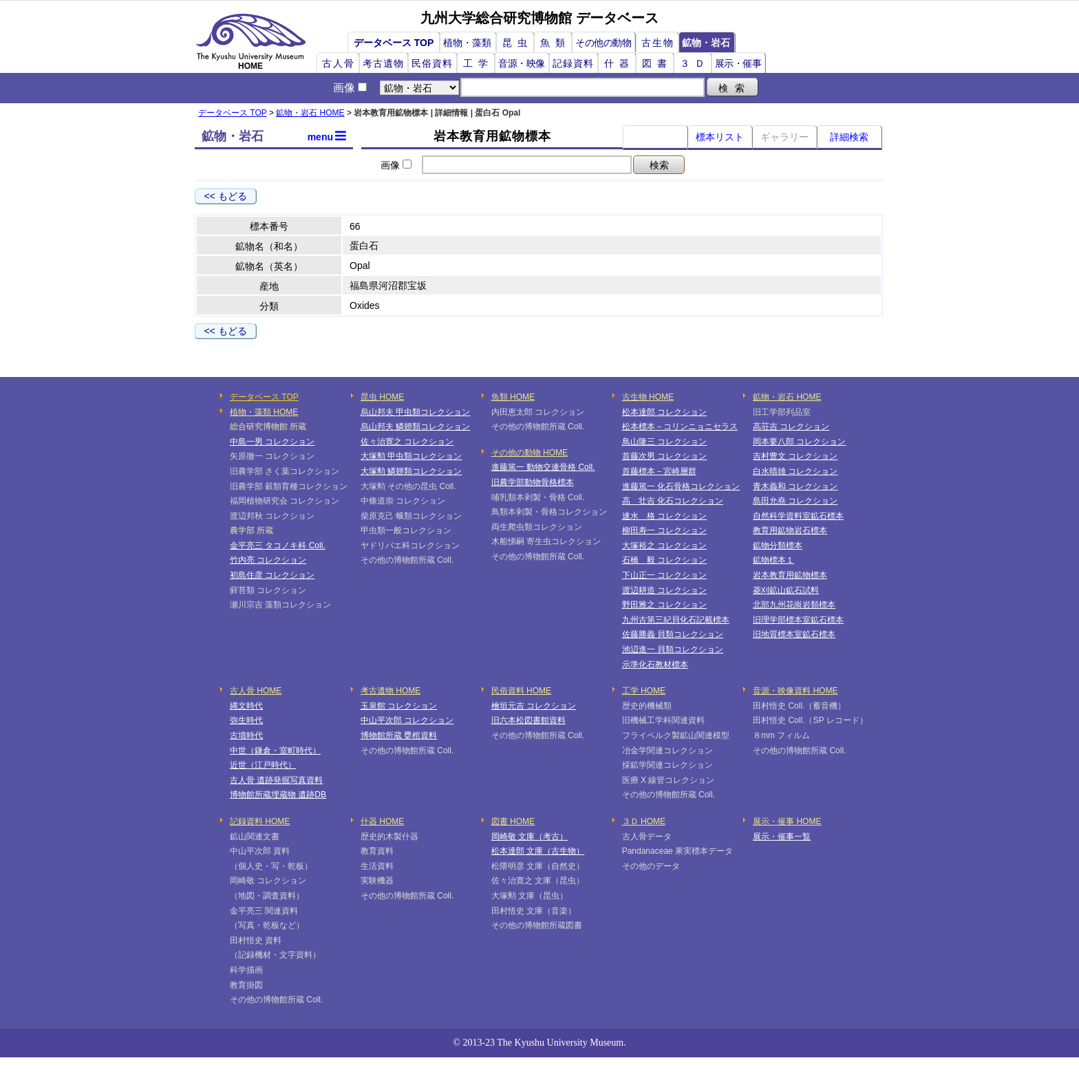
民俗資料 (432, 63)
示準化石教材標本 (655, 664)
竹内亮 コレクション (268, 560)
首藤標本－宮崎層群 (659, 471)
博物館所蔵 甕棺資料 (399, 735)
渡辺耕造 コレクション (664, 590)
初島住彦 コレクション (272, 575)
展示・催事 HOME (787, 821)
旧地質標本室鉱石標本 (794, 634)
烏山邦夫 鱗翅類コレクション (415, 426)
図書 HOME (513, 821)
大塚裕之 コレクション (664, 545)
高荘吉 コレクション (791, 426)
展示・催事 (738, 63)
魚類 (555, 42)
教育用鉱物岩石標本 (790, 530)
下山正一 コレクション (664, 575)
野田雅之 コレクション (664, 605)
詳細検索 (849, 136)
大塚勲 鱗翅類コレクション (411, 471)
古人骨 (338, 63)
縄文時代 (246, 706)
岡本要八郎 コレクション (799, 441)
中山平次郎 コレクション (407, 720)
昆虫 (517, 42)
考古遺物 (383, 63)
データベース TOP (394, 42)
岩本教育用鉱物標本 (790, 575)
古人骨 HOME (255, 691)
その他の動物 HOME (529, 452)
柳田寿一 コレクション (664, 530)
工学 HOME (643, 691)
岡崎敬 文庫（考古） (529, 836)
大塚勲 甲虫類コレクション (411, 456)
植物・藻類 (467, 42)
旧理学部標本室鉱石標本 (798, 620)
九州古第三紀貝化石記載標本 (675, 620)
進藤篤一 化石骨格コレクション (681, 486)
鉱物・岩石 (706, 42)
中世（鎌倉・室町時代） (275, 750)
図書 (657, 63)
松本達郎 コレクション (664, 412)
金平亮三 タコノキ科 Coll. (277, 545)
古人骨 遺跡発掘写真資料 (276, 780)
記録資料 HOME (260, 821)
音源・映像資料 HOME (795, 691)
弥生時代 (246, 720)
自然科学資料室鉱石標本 (798, 516)
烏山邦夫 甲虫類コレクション (415, 412)
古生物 (657, 42)
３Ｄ (695, 63)
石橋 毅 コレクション (664, 560)
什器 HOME (382, 821)
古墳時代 (246, 735)
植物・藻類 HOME (264, 412)
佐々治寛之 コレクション (407, 441)
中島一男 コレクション (272, 441)
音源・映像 (521, 63)
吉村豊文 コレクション (795, 456)
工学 (478, 63)
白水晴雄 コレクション (795, 471)
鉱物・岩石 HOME (310, 113)
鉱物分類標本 (777, 545)
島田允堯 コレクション (795, 501)
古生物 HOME (648, 397)
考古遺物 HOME (390, 691)
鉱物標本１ (773, 560)
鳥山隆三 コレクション (664, 441)
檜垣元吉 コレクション (533, 706)
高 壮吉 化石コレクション (672, 501)
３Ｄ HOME (643, 821)
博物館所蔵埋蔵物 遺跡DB (278, 794)
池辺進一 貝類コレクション (672, 649)
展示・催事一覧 (782, 836)
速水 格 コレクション (664, 516)
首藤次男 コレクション (664, 456)
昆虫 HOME (382, 397)
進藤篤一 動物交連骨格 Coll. (543, 467)
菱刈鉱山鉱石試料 (786, 590)
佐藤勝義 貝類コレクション (672, 634)
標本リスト (720, 136)
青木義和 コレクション (795, 486)
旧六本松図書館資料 (528, 720)
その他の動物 (603, 42)
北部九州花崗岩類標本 (794, 605)
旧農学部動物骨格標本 (532, 482)
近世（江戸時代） (263, 765)
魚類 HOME (513, 397)
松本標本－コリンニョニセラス (680, 426)
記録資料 (573, 63)
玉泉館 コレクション (399, 706)
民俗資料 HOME (521, 691)
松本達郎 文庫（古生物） (537, 851)
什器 (619, 63)
